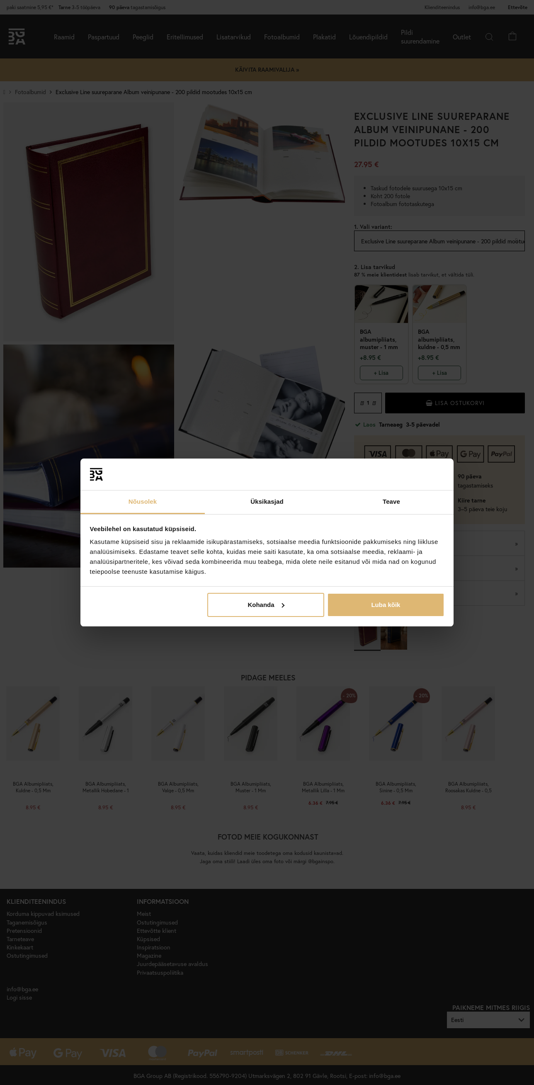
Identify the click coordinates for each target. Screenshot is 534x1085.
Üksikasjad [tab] (266, 501)
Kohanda (266, 604)
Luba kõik (385, 604)
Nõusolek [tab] (143, 501)
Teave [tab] (391, 501)
